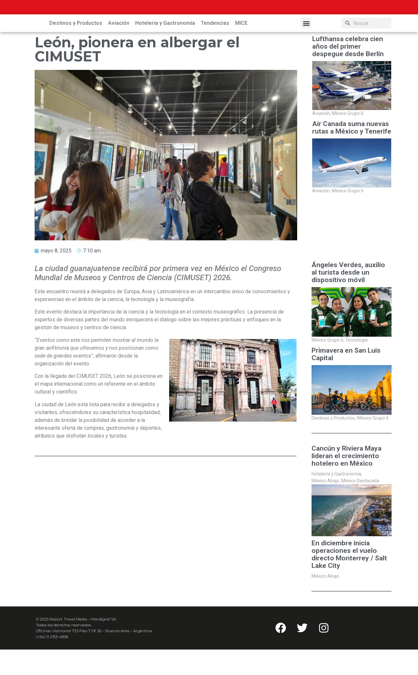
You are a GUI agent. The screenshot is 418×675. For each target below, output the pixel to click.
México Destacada (360, 506)
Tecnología (356, 365)
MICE (241, 48)
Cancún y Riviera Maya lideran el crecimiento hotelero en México (346, 481)
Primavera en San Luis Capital (346, 379)
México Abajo (326, 506)
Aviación (118, 48)
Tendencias (215, 48)
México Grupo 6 (347, 138)
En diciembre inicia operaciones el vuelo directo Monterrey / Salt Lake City (349, 580)
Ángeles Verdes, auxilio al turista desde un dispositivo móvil (348, 298)
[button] (306, 48)
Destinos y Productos (75, 48)
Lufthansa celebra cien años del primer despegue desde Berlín (348, 72)
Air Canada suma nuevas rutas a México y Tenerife (351, 153)
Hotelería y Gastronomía (165, 48)
